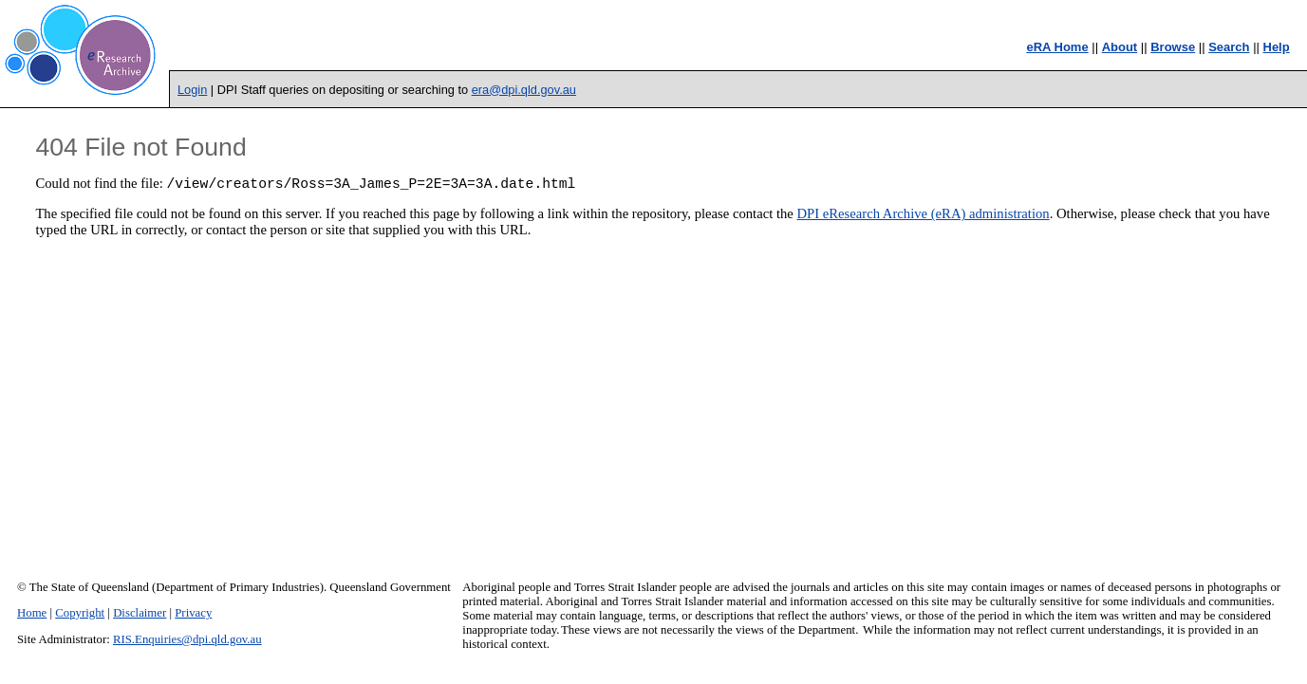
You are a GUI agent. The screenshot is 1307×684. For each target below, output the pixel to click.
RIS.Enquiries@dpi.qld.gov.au (187, 639)
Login (192, 90)
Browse (1172, 47)
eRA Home (1057, 47)
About (1120, 47)
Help (1276, 47)
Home (32, 612)
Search (1228, 47)
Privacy (193, 612)
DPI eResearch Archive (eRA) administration (923, 216)
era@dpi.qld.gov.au (524, 90)
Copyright (79, 612)
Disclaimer (139, 612)
